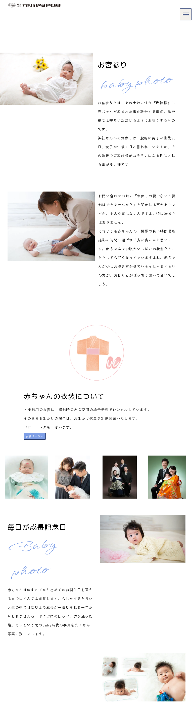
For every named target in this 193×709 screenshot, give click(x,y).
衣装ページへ (34, 436)
